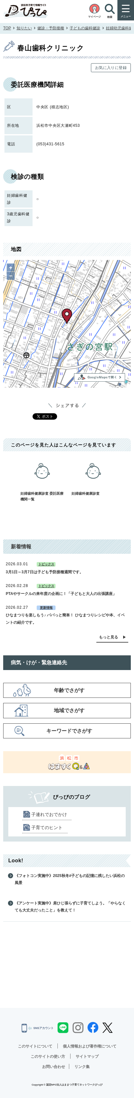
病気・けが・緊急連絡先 (39, 662)
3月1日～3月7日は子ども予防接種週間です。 (44, 572)
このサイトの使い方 (48, 1056)
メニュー (126, 16)
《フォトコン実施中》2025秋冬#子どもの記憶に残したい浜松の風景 (70, 879)
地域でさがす (69, 710)
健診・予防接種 (50, 28)
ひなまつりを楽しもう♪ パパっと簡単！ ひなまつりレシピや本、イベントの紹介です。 (65, 618)
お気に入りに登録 (111, 67)
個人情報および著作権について (89, 1046)
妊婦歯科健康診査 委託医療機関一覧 (42, 478)
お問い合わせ (53, 1066)
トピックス (46, 564)
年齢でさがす (69, 690)
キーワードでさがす (69, 731)
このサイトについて (35, 1046)
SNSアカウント (37, 1028)
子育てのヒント (47, 827)
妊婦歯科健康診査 (93, 475)
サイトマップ (87, 1056)
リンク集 (82, 1066)
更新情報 (46, 607)
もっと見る (108, 637)
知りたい (24, 28)
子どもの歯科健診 (85, 28)
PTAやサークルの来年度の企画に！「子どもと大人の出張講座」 (61, 593)
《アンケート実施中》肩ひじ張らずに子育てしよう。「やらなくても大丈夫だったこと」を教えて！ (70, 906)
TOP (7, 28)
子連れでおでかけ (49, 814)
